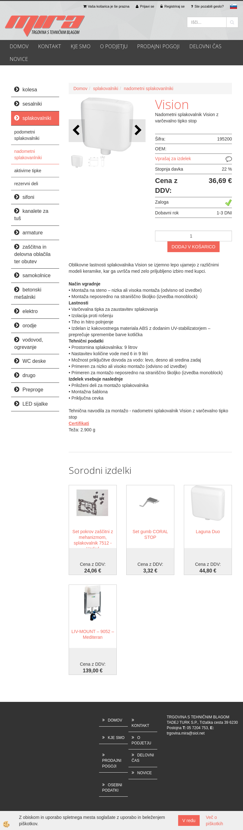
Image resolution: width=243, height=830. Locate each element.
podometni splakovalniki (26, 135)
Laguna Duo (208, 531)
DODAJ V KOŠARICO (193, 246)
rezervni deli (26, 183)
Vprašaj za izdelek (173, 158)
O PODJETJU (114, 46)
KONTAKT (49, 46)
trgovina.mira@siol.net (186, 733)
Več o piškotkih (214, 820)
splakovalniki (105, 88)
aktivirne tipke (27, 170)
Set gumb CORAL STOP (150, 534)
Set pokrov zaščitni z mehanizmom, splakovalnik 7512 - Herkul (92, 540)
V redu (188, 820)
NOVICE (18, 59)
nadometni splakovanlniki (28, 154)
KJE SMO (80, 46)
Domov (80, 88)
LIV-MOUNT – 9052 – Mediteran (93, 634)
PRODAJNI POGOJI (158, 46)
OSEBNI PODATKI (112, 788)
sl (233, 6)
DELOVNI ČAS (205, 46)
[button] (137, 130)
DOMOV (18, 46)
